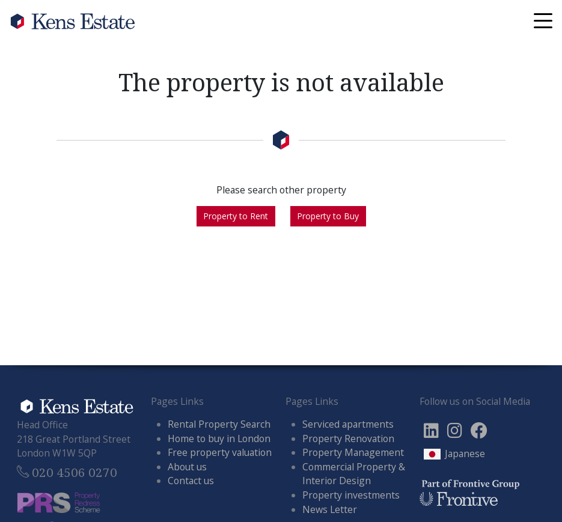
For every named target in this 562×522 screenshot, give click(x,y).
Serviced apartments (348, 424)
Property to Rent (235, 216)
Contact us (191, 480)
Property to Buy (328, 216)
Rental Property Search (219, 424)
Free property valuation (220, 452)
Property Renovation (348, 438)
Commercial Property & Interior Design (353, 474)
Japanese (465, 453)
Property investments (351, 495)
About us (187, 466)
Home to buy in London (219, 438)
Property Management (353, 452)
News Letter (329, 509)
